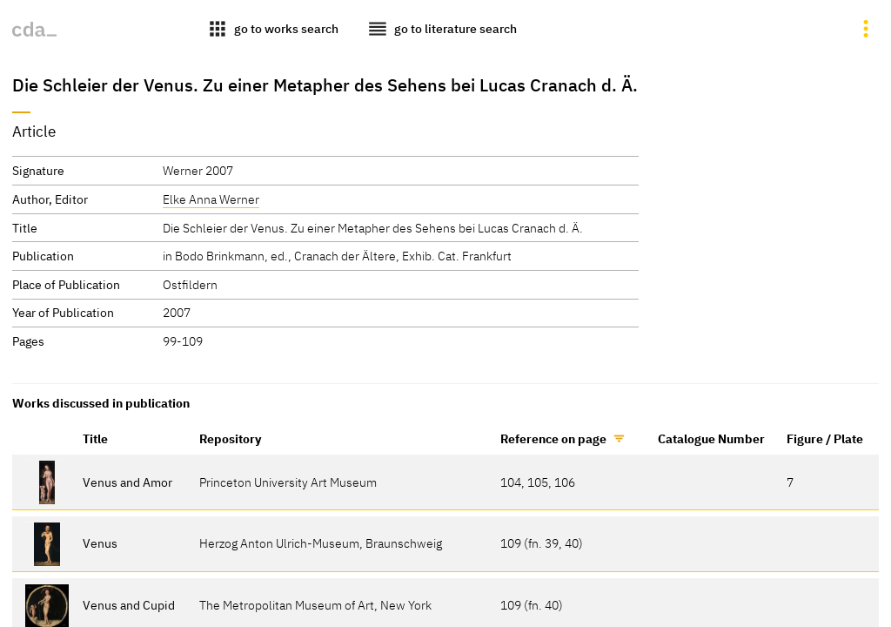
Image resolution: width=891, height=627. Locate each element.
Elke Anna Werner (211, 199)
